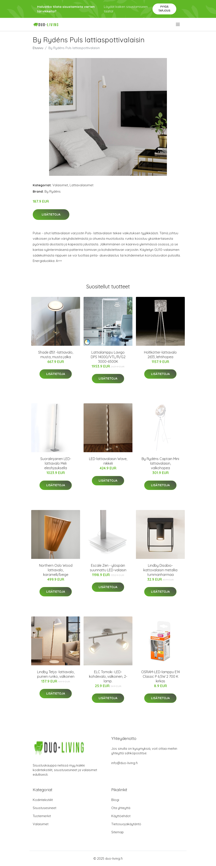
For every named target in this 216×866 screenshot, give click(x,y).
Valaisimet (60, 185)
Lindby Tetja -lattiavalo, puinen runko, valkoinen (55, 674)
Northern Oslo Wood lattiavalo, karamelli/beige (55, 570)
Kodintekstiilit (43, 800)
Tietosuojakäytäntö (126, 824)
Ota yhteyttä (120, 808)
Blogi (115, 800)
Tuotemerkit (42, 816)
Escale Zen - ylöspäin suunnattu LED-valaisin (108, 567)
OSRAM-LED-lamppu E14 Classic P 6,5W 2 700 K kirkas (160, 676)
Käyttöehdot (120, 816)
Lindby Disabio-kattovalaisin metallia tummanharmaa (160, 570)
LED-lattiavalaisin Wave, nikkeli (108, 461)
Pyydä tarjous (164, 8)
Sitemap (117, 832)
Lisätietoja (51, 214)
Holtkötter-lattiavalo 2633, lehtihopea (160, 354)
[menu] (178, 24)
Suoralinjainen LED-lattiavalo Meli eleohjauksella (55, 463)
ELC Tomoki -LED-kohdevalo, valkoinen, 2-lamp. (108, 676)
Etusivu (38, 48)
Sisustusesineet (44, 808)
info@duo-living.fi (124, 763)
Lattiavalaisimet (81, 185)
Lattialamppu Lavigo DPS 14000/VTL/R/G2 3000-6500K (108, 357)
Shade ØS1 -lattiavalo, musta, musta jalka (55, 354)
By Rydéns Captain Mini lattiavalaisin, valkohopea (160, 463)
